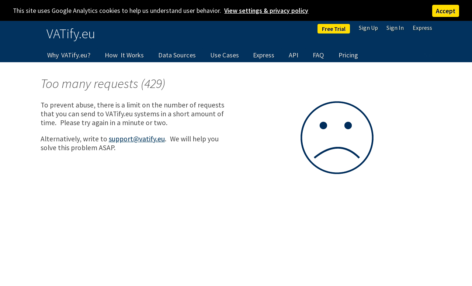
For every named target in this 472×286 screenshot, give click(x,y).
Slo (428, 55)
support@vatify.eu (137, 138)
